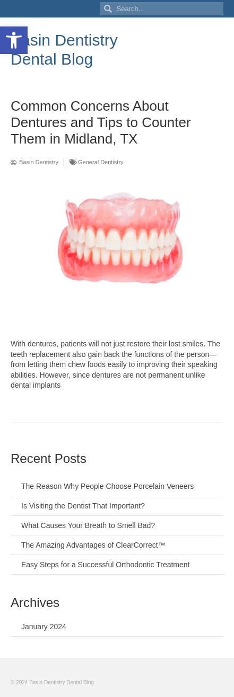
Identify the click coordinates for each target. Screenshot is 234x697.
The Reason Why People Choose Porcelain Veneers (107, 486)
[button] (14, 40)
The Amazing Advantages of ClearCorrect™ (93, 545)
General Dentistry (101, 162)
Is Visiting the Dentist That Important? (83, 506)
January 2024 (43, 626)
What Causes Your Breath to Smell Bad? (88, 525)
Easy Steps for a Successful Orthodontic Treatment (105, 564)
